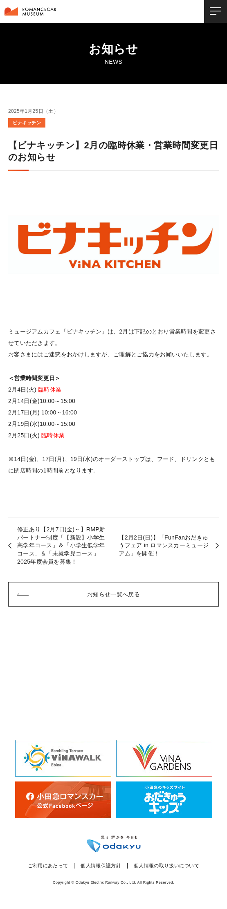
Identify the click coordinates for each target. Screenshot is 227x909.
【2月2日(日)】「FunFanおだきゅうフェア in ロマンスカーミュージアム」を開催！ (164, 545)
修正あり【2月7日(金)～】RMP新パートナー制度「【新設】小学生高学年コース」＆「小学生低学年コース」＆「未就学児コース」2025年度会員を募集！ (61, 545)
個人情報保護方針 (101, 866)
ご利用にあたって (48, 866)
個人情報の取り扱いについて (166, 866)
